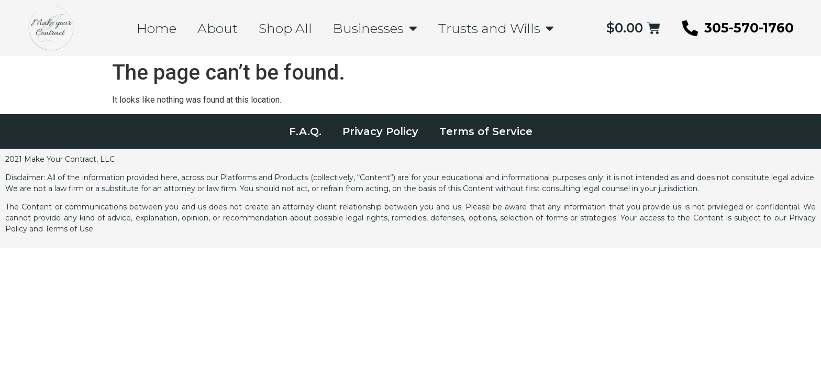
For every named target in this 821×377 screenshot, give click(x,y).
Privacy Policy (380, 131)
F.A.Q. (305, 131)
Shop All (285, 28)
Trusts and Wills (496, 28)
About (217, 28)
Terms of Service (485, 131)
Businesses (375, 28)
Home (156, 28)
